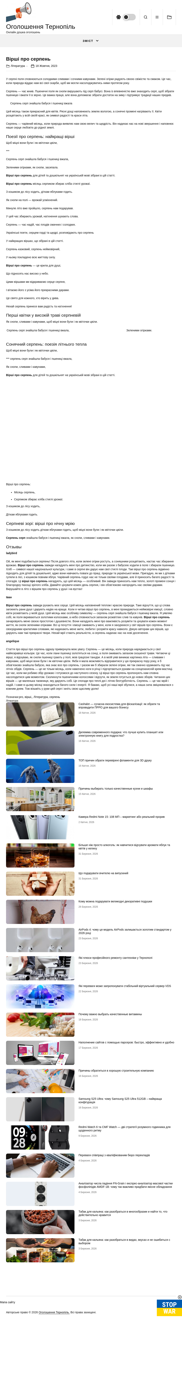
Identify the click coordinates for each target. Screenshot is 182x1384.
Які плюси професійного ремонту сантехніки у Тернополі (115, 1053)
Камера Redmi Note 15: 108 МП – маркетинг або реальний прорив (122, 912)
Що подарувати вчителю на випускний (103, 968)
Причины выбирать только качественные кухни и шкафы (116, 884)
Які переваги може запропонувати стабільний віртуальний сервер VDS (125, 1081)
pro (21, 792)
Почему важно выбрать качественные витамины (110, 1109)
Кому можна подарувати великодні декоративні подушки (115, 997)
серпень (54, 792)
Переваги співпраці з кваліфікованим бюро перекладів (114, 1250)
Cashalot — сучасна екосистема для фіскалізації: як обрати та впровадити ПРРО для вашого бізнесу (119, 801)
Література (18, 161)
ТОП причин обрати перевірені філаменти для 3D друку (115, 856)
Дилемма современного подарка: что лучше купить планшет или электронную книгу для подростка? (121, 829)
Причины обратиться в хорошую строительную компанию (116, 1166)
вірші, (28, 792)
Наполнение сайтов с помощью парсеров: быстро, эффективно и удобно (126, 1138)
